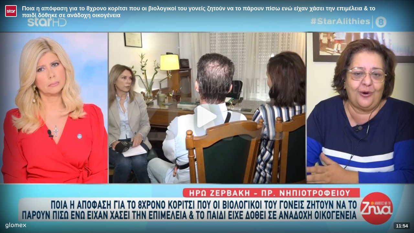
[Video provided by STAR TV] (11, 11)
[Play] (207, 116)
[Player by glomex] (15, 226)
